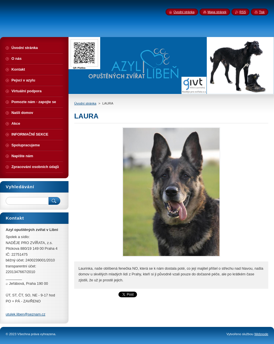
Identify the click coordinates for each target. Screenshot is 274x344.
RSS (242, 12)
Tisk (262, 12)
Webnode (261, 334)
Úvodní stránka (85, 103)
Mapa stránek (216, 12)
